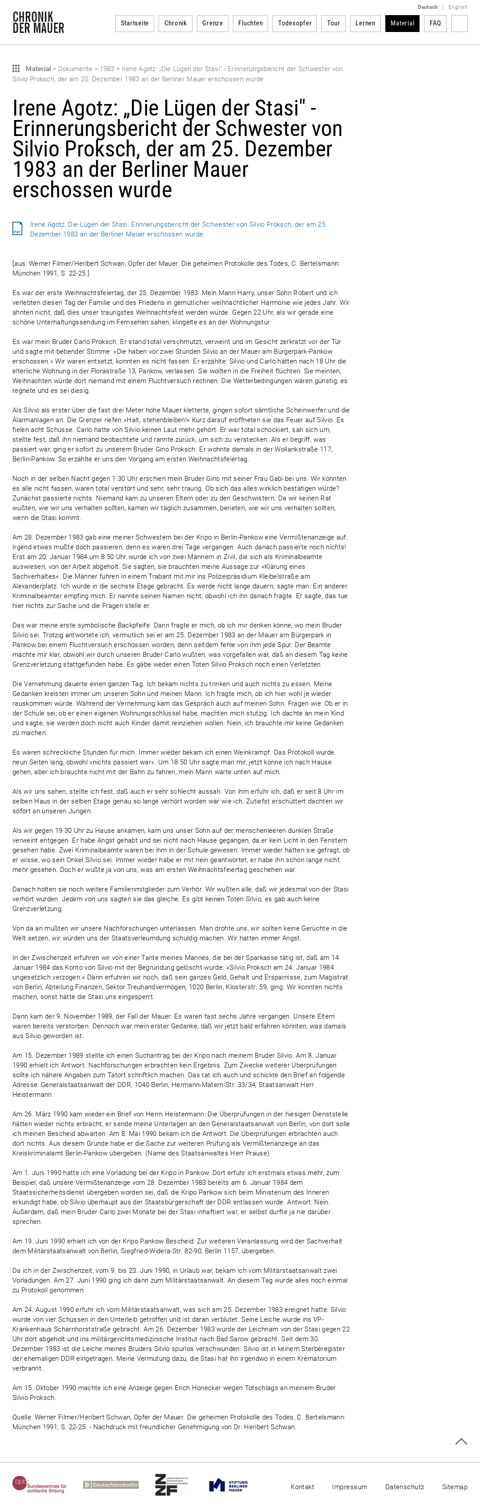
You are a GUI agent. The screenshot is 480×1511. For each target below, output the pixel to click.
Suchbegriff (459, 23)
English (458, 7)
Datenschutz (404, 1487)
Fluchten (250, 23)
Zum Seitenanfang (461, 1441)
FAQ (435, 23)
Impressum (349, 1487)
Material (402, 23)
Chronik (175, 23)
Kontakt (302, 1487)
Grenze (212, 23)
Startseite (135, 23)
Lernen (366, 23)
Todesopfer (295, 23)
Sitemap (455, 1487)
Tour (333, 23)
